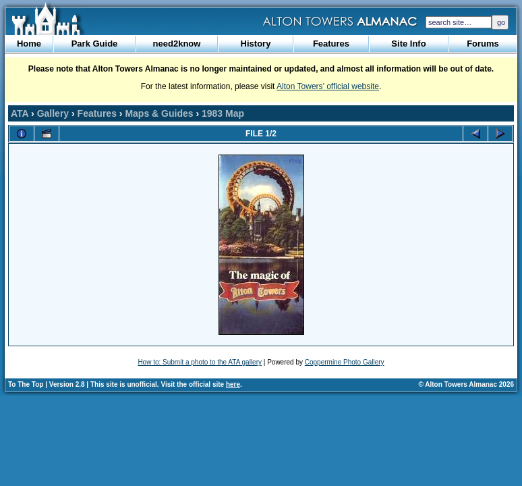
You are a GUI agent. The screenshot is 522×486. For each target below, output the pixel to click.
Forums (483, 43)
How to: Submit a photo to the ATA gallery (200, 362)
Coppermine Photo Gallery (344, 362)
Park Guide (94, 43)
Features (331, 43)
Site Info (408, 43)
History (256, 43)
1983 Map (223, 113)
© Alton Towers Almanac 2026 (466, 384)
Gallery (53, 113)
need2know (177, 43)
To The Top (25, 384)
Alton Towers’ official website (328, 86)
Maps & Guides (159, 113)
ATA (19, 113)
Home (29, 43)
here (233, 384)
